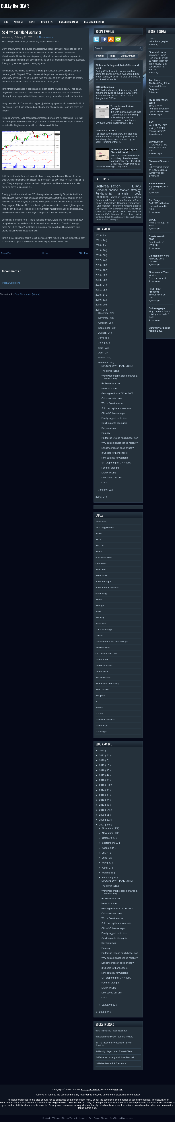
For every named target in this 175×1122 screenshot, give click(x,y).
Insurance (118, 205)
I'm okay (105, 433)
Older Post (83, 253)
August (102, 332)
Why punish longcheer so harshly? (119, 442)
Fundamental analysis (115, 193)
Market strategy (130, 190)
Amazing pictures (132, 206)
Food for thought (110, 467)
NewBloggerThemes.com (121, 1118)
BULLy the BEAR (15, 5)
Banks (100, 203)
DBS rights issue (105, 87)
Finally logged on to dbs (113, 418)
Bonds (128, 200)
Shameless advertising (121, 217)
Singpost (116, 214)
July (100, 337)
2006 (99, 496)
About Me (18, 22)
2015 (99, 270)
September (104, 328)
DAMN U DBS (108, 472)
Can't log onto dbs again (114, 423)
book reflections (104, 557)
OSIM (104, 482)
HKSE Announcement (94, 22)
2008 (99, 304)
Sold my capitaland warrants (21, 32)
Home (45, 253)
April (101, 352)
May (101, 347)
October (103, 322)
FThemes (56, 1118)
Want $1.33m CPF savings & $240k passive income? (158, 128)
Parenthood (102, 200)
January (103, 489)
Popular (100, 56)
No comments (46, 37)
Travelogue (113, 220)
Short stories (116, 200)
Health (138, 214)
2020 (99, 245)
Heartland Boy (157, 183)
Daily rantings (108, 428)
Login (5, 22)
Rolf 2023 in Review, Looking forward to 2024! (159, 206)
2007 (99, 309)
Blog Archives (128, 56)
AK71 (152, 122)
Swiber (99, 220)
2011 (99, 290)
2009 (99, 299)
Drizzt (152, 38)
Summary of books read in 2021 (159, 329)
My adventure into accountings (125, 208)
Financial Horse (157, 52)
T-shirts (105, 220)
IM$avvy (136, 200)
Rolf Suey (154, 200)
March (102, 357)
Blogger (118, 1089)
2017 (99, 260)
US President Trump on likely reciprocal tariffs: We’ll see (159, 170)
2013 (99, 280)
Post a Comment (11, 282)
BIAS (136, 186)
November (104, 318)
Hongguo (122, 203)
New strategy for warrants (114, 457)
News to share (108, 388)
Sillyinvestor (156, 141)
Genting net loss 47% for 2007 (117, 393)
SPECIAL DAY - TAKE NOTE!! (117, 366)
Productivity (135, 203)
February (103, 362)
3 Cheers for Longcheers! (114, 452)
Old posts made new (120, 211)
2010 (99, 294)
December (104, 313)
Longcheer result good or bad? (117, 448)
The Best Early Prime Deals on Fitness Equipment (159, 86)
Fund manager (104, 205)
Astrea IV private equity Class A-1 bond (123, 151)
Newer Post (6, 253)
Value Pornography (158, 41)
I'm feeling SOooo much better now (119, 438)
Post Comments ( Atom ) (27, 294)
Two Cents (155, 80)
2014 (99, 275)
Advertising (136, 217)
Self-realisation (114, 186)
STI (98, 208)
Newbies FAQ (103, 214)
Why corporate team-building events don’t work (159, 314)
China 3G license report (113, 413)
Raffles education (110, 383)
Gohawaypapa (157, 308)
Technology (110, 203)
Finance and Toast (159, 272)
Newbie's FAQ (47, 22)
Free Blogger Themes (99, 1118)
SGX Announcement (68, 22)
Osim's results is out (111, 398)
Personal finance (108, 190)
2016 (99, 265)
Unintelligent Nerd (159, 255)
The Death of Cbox (106, 130)
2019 (99, 250)
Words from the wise (112, 403)
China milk (102, 211)
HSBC (108, 217)
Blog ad (137, 211)
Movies (104, 208)
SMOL (152, 219)
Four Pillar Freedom (154, 290)
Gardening (100, 217)
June (101, 342)
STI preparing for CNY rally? (116, 462)
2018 (99, 255)
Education (115, 197)
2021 (99, 240)
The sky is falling (110, 370)
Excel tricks (128, 214)
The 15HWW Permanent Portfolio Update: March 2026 (159, 109)
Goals (32, 22)
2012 (99, 284)
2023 (99, 235)
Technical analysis (131, 197)
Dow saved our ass (111, 477)
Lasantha (83, 1118)
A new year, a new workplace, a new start (158, 147)
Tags (112, 56)
